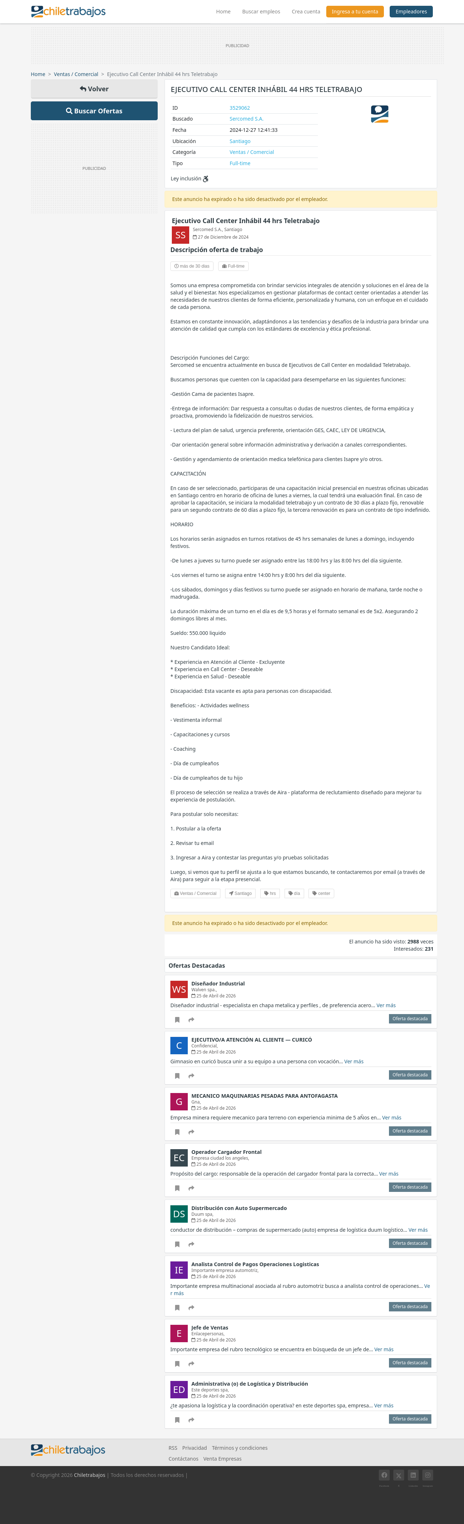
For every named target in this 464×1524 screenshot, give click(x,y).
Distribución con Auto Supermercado (239, 1208)
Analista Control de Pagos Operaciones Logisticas (255, 1264)
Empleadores (411, 11)
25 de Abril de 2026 (213, 996)
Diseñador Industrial (218, 983)
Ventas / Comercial (76, 74)
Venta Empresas (222, 1458)
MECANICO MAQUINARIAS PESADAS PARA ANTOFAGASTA (264, 1095)
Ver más (386, 1005)
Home (226, 10)
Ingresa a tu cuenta (355, 11)
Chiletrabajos (89, 1474)
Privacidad (194, 1447)
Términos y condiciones (240, 1447)
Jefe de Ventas (209, 1327)
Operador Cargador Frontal (226, 1151)
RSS (173, 1447)
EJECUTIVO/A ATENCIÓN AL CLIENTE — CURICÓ (251, 1039)
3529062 (240, 107)
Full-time (240, 163)
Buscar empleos (261, 11)
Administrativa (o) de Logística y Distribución (249, 1383)
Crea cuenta (306, 11)
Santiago (240, 141)
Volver (94, 88)
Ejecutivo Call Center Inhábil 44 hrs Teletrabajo (246, 220)
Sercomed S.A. (247, 118)
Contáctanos (183, 1458)
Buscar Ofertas (94, 110)
